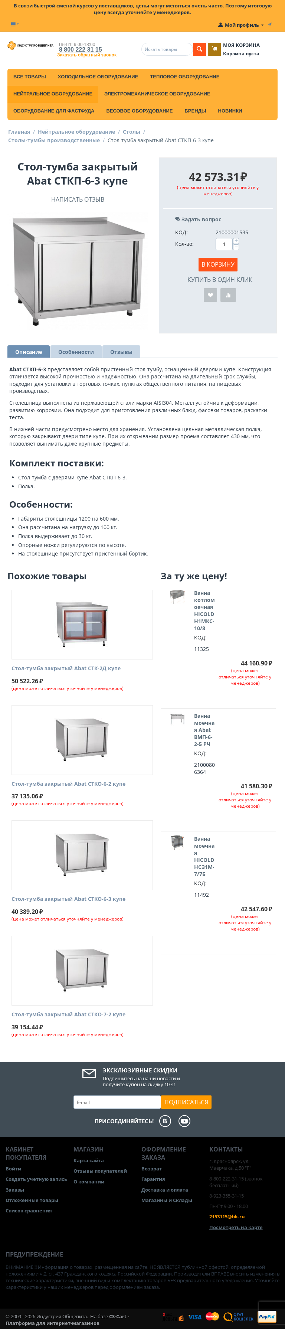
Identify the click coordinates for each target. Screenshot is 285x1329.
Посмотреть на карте (236, 1227)
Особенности (76, 351)
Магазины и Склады (166, 1200)
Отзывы (121, 351)
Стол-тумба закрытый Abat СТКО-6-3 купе (68, 899)
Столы (131, 131)
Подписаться (186, 1102)
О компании (88, 1181)
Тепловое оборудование (184, 76)
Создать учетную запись (36, 1179)
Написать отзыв (77, 199)
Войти (13, 1168)
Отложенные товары (32, 1200)
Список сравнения (29, 1210)
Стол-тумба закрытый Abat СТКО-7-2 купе (68, 1015)
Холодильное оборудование (98, 76)
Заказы (15, 1189)
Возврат (151, 1168)
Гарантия (153, 1179)
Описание (28, 351)
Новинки (230, 111)
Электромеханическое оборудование (157, 94)
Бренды (195, 111)
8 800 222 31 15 (80, 49)
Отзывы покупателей (100, 1170)
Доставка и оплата (164, 1189)
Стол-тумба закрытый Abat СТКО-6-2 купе (68, 784)
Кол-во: (184, 243)
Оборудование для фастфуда (53, 111)
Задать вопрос (198, 219)
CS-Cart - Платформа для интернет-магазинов (67, 1319)
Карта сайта (88, 1160)
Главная (19, 131)
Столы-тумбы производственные (54, 140)
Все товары (29, 76)
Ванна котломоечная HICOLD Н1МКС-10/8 (204, 610)
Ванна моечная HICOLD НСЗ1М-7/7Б (204, 856)
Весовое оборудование (139, 111)
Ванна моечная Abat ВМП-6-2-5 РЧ (204, 729)
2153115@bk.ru (227, 1216)
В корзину (218, 264)
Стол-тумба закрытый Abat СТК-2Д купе (66, 668)
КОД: (181, 232)
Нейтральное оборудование (52, 94)
